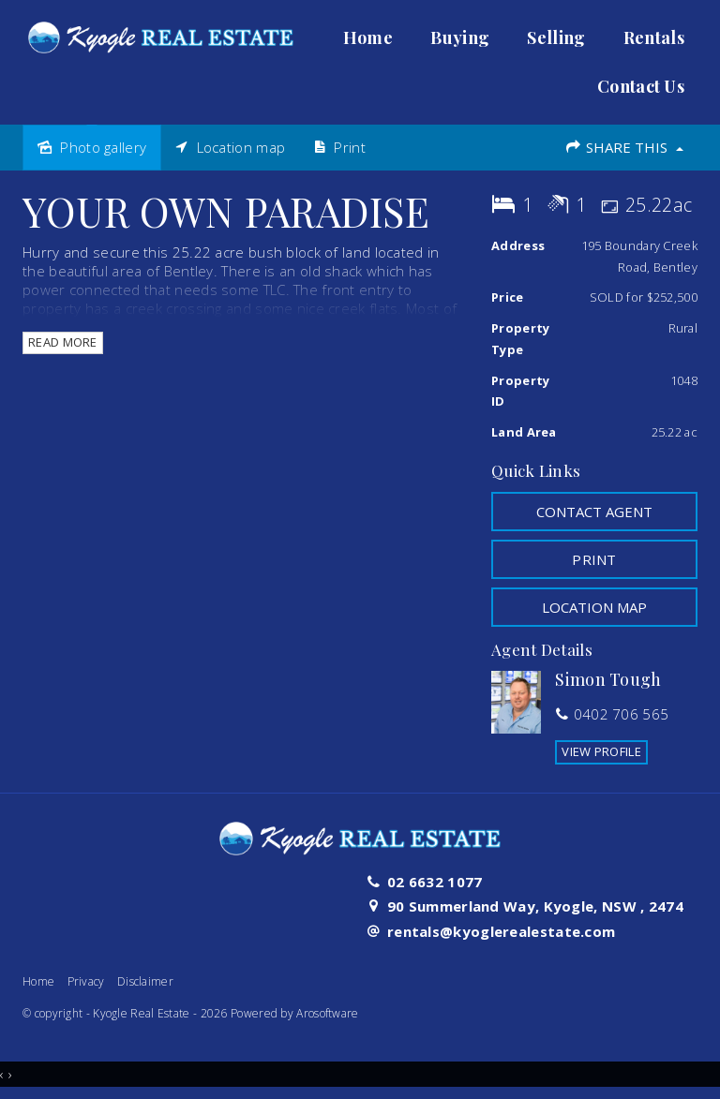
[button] (594, 559)
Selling (556, 37)
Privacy (86, 981)
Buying (459, 37)
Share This (623, 147)
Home (368, 37)
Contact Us (640, 86)
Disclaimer (145, 981)
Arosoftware (327, 1013)
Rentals (653, 37)
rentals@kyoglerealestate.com (501, 931)
